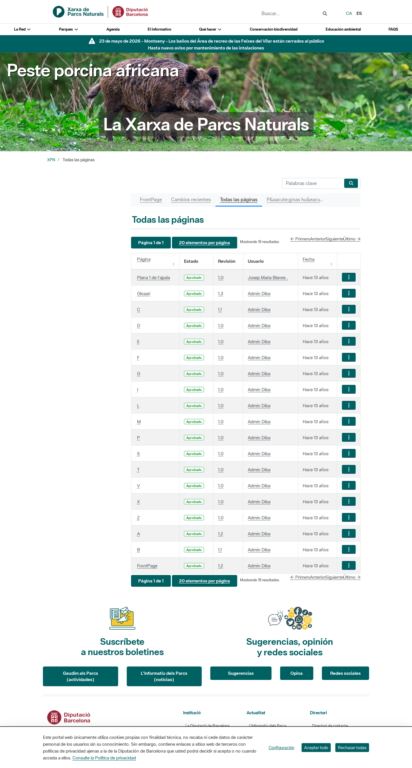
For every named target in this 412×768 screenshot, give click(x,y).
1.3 (220, 293)
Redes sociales (345, 673)
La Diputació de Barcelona (207, 725)
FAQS (393, 29)
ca (349, 13)
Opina (296, 673)
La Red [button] (22, 29)
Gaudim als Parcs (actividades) (80, 676)
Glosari (143, 293)
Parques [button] (68, 29)
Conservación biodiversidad (274, 29)
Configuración (281, 747)
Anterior (318, 239)
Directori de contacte (330, 725)
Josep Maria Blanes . (268, 277)
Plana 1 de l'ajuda (153, 277)
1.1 (220, 309)
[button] (151, 242)
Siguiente (334, 239)
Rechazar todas (352, 747)
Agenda (113, 29)
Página (143, 259)
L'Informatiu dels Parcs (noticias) (164, 676)
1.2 (220, 533)
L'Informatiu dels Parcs (267, 725)
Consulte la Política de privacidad (104, 758)
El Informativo (159, 29)
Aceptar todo (316, 747)
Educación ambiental (343, 29)
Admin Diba (259, 293)
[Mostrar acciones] (349, 277)
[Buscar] (312, 183)
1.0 (220, 277)
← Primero (300, 239)
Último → (352, 239)
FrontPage (147, 565)
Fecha (308, 259)
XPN (51, 159)
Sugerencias (241, 673)
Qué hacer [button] (210, 29)
